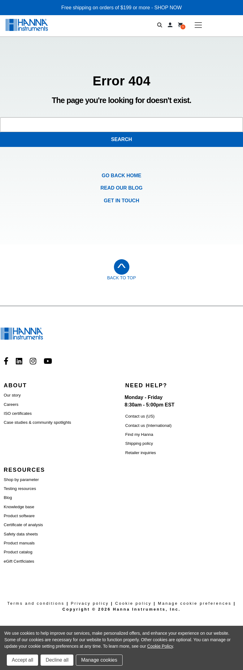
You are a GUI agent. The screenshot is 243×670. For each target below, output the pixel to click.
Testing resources (20, 488)
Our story (12, 395)
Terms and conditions (35, 603)
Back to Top (121, 277)
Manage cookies (99, 660)
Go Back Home (121, 175)
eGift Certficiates (19, 561)
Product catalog (18, 552)
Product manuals (19, 543)
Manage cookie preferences (195, 603)
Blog (8, 497)
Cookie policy (133, 603)
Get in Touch (121, 200)
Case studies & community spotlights (37, 422)
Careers (11, 404)
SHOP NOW (168, 7)
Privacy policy (90, 603)
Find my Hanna (139, 434)
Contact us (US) (140, 416)
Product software (19, 515)
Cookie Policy (160, 646)
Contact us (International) (148, 425)
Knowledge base (19, 507)
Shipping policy (139, 443)
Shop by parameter (21, 479)
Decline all (57, 660)
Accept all (22, 660)
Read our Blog (122, 188)
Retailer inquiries (140, 452)
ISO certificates (18, 413)
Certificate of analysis (23, 524)
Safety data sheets (21, 534)
